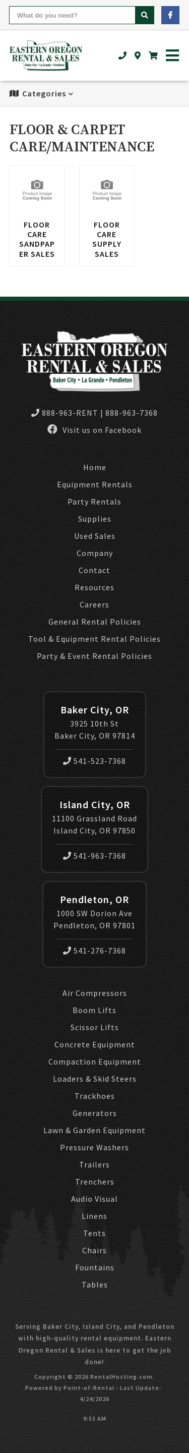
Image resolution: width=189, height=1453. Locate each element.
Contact (94, 570)
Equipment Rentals (95, 484)
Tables (95, 1284)
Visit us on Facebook (94, 429)
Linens (94, 1216)
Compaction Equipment (94, 1061)
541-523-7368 (94, 761)
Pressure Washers (94, 1147)
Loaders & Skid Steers (95, 1079)
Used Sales (94, 536)
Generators (95, 1113)
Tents (94, 1233)
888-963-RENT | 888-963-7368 (94, 413)
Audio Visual (94, 1199)
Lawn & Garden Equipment (94, 1130)
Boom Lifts (94, 1010)
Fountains (94, 1267)
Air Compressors (94, 993)
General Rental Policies (94, 622)
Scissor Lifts (95, 1027)
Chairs (94, 1250)
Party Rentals (94, 501)
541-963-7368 (94, 856)
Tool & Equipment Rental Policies (94, 639)
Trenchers (94, 1182)
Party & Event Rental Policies (94, 656)
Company (95, 553)
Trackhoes (95, 1096)
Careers (94, 604)
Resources (94, 587)
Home (94, 467)
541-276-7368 (94, 950)
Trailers (94, 1164)
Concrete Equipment (94, 1044)
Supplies (94, 519)
